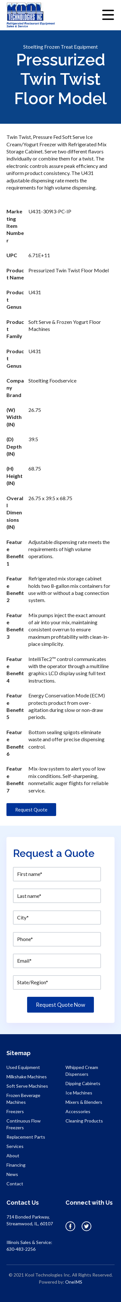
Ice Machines (79, 1092)
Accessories (78, 1111)
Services (15, 1146)
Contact (14, 1183)
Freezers (15, 1111)
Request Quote (31, 809)
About (12, 1155)
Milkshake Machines (26, 1076)
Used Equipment (23, 1067)
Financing (15, 1165)
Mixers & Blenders (84, 1102)
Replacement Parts (25, 1137)
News (12, 1174)
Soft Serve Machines (27, 1086)
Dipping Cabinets (83, 1083)
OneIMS (73, 1282)
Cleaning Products (84, 1120)
